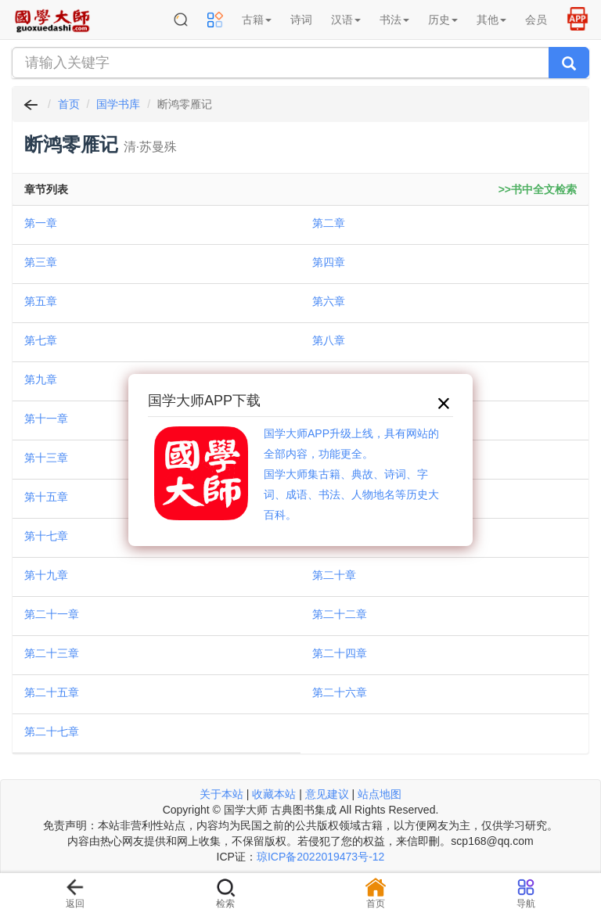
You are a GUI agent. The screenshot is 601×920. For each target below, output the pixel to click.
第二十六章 (339, 692)
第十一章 (46, 418)
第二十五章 (51, 692)
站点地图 (379, 794)
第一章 (40, 223)
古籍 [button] (257, 19)
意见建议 (327, 794)
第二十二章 (339, 614)
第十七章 (46, 536)
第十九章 (46, 575)
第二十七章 (51, 731)
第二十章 (334, 575)
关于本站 (221, 794)
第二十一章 (51, 614)
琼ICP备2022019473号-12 (320, 856)
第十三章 (46, 457)
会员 (536, 19)
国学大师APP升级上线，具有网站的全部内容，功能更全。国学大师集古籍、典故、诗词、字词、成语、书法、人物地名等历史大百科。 (351, 474)
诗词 (301, 19)
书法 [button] (394, 19)
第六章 (328, 301)
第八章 (328, 340)
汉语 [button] (346, 19)
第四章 (328, 262)
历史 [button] (443, 19)
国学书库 (118, 104)
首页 (69, 104)
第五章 (40, 301)
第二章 (328, 223)
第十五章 (46, 497)
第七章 (40, 340)
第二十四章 (339, 653)
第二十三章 (51, 653)
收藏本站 (274, 794)
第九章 (40, 379)
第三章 (40, 262)
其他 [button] (491, 19)
